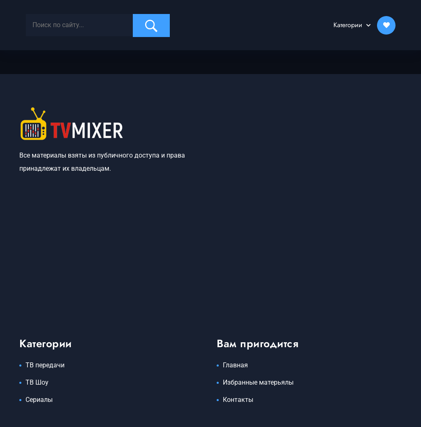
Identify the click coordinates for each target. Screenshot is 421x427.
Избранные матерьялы (258, 382)
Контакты (238, 400)
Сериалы (39, 400)
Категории (347, 25)
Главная (235, 365)
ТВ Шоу (37, 382)
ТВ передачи (45, 365)
